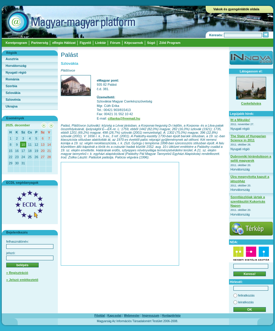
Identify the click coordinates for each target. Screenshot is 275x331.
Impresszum (150, 315)
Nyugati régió (16, 72)
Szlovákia (13, 93)
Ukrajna (11, 106)
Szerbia (11, 86)
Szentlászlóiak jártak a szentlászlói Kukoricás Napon (247, 201)
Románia (12, 79)
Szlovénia (13, 99)
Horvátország (16, 65)
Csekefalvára (251, 103)
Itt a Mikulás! (240, 120)
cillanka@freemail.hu (124, 118)
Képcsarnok (134, 42)
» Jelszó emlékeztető (22, 280)
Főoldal (99, 315)
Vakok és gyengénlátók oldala (236, 9)
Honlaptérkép (171, 315)
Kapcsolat (114, 315)
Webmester (132, 315)
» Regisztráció (17, 272)
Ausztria (12, 59)
